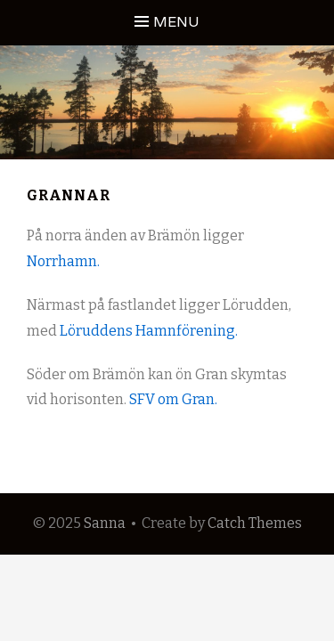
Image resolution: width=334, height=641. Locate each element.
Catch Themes (255, 523)
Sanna (105, 523)
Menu (176, 21)
